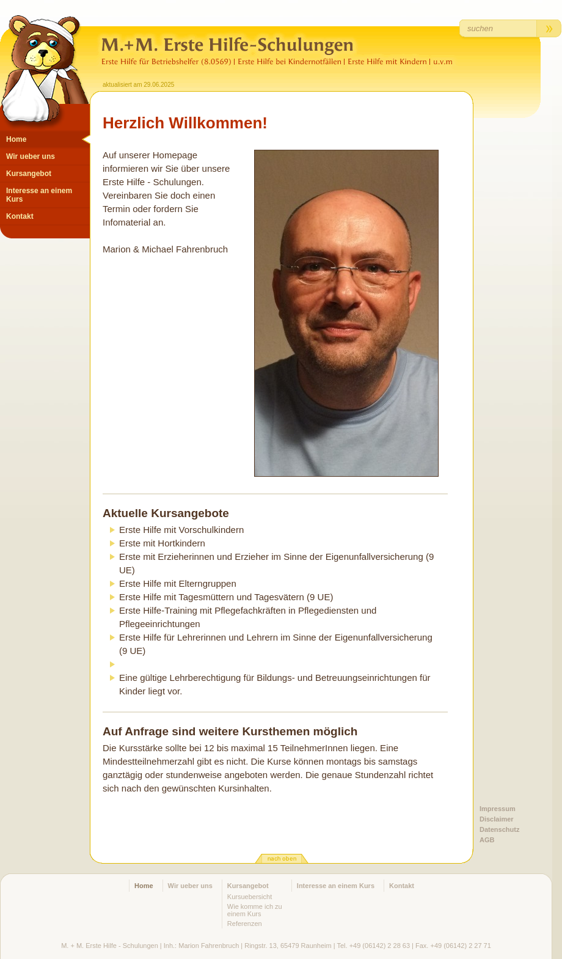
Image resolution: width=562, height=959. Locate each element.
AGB (487, 839)
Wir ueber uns (30, 156)
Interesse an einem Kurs (39, 195)
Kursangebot (28, 173)
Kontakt (20, 216)
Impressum (498, 808)
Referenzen (244, 923)
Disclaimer (497, 819)
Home (16, 139)
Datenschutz (499, 829)
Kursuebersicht (249, 896)
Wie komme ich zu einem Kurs (254, 910)
